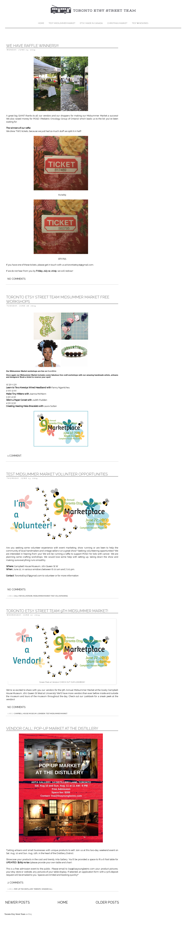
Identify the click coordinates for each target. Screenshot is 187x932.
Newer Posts (17, 902)
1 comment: (14, 455)
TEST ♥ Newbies (140, 23)
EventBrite (52, 371)
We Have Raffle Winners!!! (32, 45)
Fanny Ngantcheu (61, 387)
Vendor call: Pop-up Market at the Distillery (52, 728)
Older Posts (107, 902)
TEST (52, 596)
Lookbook (89, 696)
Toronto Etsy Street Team (15, 914)
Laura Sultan (50, 406)
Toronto (37, 889)
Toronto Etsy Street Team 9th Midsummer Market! (57, 611)
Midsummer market (41, 596)
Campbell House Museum (25, 713)
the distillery (27, 889)
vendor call (47, 889)
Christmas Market (117, 23)
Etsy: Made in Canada (91, 23)
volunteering (61, 596)
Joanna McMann (38, 394)
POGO (36, 118)
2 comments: (15, 882)
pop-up (17, 889)
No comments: (16, 278)
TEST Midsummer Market (62, 23)
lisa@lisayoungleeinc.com (81, 868)
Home (41, 23)
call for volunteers (23, 596)
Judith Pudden (39, 400)
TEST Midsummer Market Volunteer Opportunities (57, 474)
